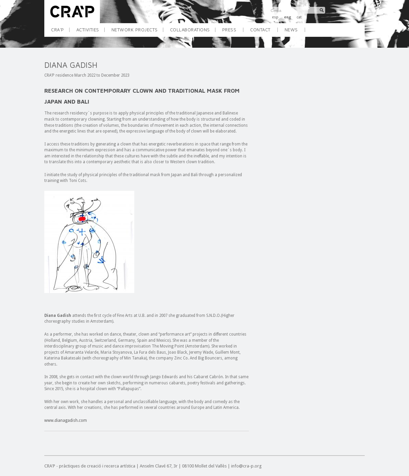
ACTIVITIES (90, 32)
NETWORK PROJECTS (137, 32)
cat (299, 17)
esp (275, 17)
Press (229, 29)
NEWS (291, 29)
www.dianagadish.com (65, 420)
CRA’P (60, 32)
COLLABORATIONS (192, 32)
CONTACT (260, 29)
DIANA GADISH (70, 65)
